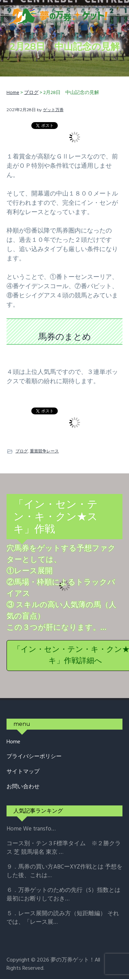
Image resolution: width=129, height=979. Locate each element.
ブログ (21, 450)
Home (13, 742)
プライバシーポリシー (34, 757)
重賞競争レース (44, 450)
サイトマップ (23, 772)
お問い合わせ (23, 787)
